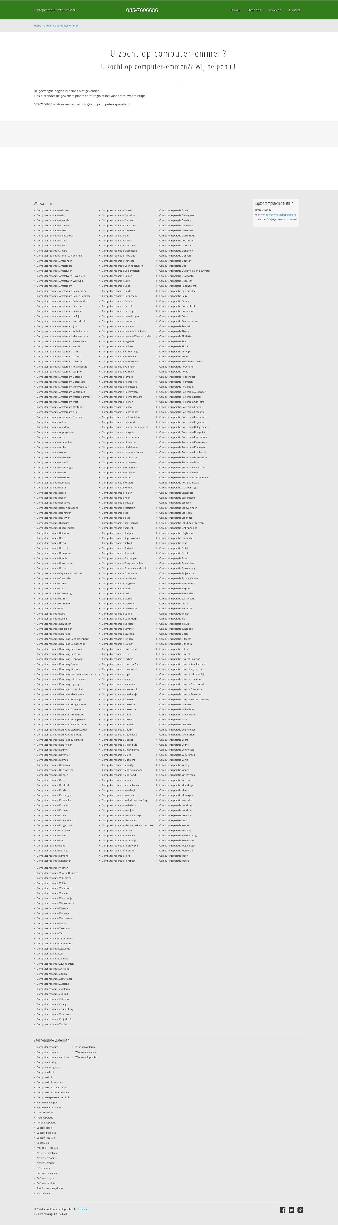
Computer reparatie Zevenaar (53, 958)
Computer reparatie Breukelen (53, 548)
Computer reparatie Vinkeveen (176, 780)
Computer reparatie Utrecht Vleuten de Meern (184, 699)
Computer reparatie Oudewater (176, 275)
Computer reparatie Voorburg (175, 805)
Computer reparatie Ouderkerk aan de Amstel (184, 270)
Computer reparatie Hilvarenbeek (120, 437)
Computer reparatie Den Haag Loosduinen (60, 689)
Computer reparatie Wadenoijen (177, 840)
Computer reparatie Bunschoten (55, 563)
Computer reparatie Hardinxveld (120, 361)
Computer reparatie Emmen (117, 220)
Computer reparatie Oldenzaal (176, 230)
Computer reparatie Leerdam (118, 598)
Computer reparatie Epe (115, 235)
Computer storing (46, 1062)
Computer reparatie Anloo (51, 422)
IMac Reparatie (45, 1112)
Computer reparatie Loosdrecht (119, 669)
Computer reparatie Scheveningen (178, 507)
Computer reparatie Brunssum (53, 553)
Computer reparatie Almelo (52, 245)
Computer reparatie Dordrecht (53, 785)
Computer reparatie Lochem (117, 658)
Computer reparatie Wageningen (177, 845)
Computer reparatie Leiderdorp (119, 618)
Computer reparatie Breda (51, 542)
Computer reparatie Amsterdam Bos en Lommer (63, 295)
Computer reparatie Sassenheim (177, 497)
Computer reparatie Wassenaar (176, 850)
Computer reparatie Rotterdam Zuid (179, 482)
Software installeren (48, 1173)
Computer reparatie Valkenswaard (178, 714)
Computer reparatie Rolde (173, 371)
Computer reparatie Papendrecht (177, 285)
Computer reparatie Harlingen (118, 366)
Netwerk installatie (47, 1153)
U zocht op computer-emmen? (61, 25)
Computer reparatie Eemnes (52, 850)
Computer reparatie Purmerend (176, 311)
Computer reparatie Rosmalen (176, 381)
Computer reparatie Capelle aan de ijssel (59, 573)
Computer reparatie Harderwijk (119, 356)
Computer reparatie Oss (172, 265)
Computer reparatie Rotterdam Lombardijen (183, 452)
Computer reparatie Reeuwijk (175, 326)
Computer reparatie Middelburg (119, 744)
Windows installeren (86, 1052)
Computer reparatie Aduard (52, 230)
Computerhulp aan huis (50, 1082)
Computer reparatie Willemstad (54, 877)
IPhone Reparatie (46, 1122)
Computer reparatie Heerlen (117, 401)
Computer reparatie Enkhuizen (119, 225)
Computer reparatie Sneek (173, 553)
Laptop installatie (46, 1132)
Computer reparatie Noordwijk (119, 840)
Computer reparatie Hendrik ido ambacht (125, 427)
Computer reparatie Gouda (117, 301)
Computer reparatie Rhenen (174, 331)
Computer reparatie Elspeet (117, 210)
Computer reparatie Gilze (116, 280)
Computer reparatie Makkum (118, 719)
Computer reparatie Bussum (52, 568)
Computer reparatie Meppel (117, 739)
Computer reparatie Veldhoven (176, 749)
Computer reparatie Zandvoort (54, 943)
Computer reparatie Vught (173, 820)
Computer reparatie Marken (117, 724)
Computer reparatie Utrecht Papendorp (181, 694)
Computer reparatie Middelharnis (120, 749)
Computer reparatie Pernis (174, 301)
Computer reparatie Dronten (53, 805)
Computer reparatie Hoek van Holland (123, 452)
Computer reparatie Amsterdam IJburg (58, 326)
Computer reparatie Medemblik (119, 734)
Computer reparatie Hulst (116, 497)
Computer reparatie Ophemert (176, 250)
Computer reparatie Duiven (52, 815)
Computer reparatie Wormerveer (55, 918)
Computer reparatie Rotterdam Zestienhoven (184, 477)
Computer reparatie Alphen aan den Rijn (59, 255)
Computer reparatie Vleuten (174, 790)
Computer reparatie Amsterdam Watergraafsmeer (64, 396)
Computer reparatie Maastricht (119, 709)
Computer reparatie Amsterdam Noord (58, 346)
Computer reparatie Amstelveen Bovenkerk (61, 275)
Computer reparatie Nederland (119, 805)
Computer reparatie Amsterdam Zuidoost (60, 417)
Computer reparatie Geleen (117, 275)
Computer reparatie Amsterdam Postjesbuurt (62, 366)
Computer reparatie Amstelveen (54, 270)
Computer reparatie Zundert (52, 993)
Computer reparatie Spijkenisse (176, 573)
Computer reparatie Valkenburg (176, 709)
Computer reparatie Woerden (53, 908)
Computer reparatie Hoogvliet (118, 472)
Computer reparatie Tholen (174, 613)
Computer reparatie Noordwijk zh (120, 845)
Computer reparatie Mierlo (116, 754)
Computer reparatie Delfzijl (52, 618)
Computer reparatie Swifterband (177, 598)
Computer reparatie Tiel (172, 618)
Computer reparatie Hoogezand (119, 467)
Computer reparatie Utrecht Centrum (179, 658)
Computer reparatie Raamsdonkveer (179, 321)
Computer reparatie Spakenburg (177, 568)
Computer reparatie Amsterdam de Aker (59, 311)
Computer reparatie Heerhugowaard (122, 396)
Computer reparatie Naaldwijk (118, 790)
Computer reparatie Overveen (175, 280)
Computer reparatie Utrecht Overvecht (180, 689)
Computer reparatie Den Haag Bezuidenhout (61, 643)
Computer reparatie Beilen (51, 497)
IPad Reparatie (45, 1117)
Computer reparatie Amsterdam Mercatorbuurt (63, 336)
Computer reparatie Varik (173, 719)
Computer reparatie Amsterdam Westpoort (60, 406)
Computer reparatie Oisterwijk (176, 225)
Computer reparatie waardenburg (178, 835)
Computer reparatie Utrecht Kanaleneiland (183, 664)
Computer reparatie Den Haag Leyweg (58, 684)
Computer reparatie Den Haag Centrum (58, 654)
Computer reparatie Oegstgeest (176, 215)
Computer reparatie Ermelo (117, 240)
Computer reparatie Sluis (173, 542)
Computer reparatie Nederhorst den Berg (124, 800)
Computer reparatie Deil (50, 608)
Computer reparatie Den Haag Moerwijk (59, 699)
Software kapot (45, 1178)
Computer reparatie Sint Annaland (178, 527)
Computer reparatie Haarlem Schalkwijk (124, 331)
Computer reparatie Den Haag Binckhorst (60, 649)
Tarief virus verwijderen (50, 1188)
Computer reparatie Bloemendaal (55, 527)
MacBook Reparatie (47, 1147)
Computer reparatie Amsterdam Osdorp (59, 356)
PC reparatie (43, 1168)
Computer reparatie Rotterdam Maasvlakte (183, 457)
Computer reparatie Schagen (175, 502)
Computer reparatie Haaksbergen (120, 316)
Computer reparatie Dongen (52, 774)
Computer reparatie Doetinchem (55, 769)
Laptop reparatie (46, 1137)
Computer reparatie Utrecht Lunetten (180, 679)
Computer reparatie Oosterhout (177, 235)
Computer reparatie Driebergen (54, 795)
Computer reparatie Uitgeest (175, 638)
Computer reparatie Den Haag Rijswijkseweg (61, 719)
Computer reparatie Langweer (118, 583)
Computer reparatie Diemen (52, 759)
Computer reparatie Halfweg (117, 346)
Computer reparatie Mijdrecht (118, 759)
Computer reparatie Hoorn (116, 477)
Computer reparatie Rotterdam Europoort (182, 417)
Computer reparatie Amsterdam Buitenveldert (62, 301)
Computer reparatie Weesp (174, 860)
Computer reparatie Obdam (174, 210)
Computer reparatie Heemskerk (119, 381)
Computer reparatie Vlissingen (176, 795)
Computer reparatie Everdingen (119, 250)
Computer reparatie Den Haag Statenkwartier (62, 729)
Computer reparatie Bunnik (52, 558)
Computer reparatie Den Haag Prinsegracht (60, 714)
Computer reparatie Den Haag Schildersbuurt (62, 724)
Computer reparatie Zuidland (53, 983)
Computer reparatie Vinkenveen (177, 774)
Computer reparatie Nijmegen (118, 835)
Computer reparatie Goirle (116, 291)
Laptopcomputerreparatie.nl (55, 10)
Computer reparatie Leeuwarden (120, 608)
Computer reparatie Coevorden (54, 578)
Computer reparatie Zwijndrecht (54, 1019)
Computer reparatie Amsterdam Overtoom (60, 361)
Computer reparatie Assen (51, 452)
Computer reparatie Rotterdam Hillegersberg (184, 427)
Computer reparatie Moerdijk (118, 765)
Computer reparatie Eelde (51, 845)
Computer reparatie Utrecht (174, 654)
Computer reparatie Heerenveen (120, 391)
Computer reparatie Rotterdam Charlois (181, 406)
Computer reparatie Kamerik (117, 527)
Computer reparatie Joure (116, 517)
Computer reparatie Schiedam (175, 512)
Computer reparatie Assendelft (54, 457)
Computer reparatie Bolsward (53, 533)
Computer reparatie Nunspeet (118, 860)
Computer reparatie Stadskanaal (177, 583)
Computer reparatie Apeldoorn (54, 427)
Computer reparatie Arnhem (52, 447)
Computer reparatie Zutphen (53, 999)
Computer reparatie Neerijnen (118, 810)
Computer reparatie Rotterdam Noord (180, 462)
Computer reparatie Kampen (118, 533)
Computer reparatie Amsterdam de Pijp (58, 316)
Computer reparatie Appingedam (55, 432)
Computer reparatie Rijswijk (174, 351)
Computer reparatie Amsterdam (54, 285)
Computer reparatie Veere (173, 739)
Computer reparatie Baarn (51, 472)
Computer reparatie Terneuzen (176, 608)
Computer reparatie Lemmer (117, 628)
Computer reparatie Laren (116, 588)
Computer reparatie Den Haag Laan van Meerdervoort (67, 674)
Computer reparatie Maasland (118, 699)
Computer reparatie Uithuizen (175, 649)
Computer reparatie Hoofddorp (119, 457)
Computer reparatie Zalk (50, 933)
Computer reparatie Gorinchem (119, 295)
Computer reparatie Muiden (117, 780)
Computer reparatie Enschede (118, 230)
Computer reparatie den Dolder (54, 628)
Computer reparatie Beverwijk (53, 517)
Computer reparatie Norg (116, 855)
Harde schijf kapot (47, 1102)
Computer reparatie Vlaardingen (177, 785)
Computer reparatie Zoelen (52, 973)
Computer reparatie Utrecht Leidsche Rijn (182, 674)
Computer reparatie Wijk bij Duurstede (58, 873)
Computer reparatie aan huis (53, 1057)
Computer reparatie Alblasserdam (55, 235)
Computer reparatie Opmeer (175, 260)
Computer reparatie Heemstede (119, 386)
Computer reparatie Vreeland (175, 815)
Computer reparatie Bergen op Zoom (57, 507)
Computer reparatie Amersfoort (54, 265)
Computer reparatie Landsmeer (119, 578)
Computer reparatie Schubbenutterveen (181, 522)
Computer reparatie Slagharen (176, 533)
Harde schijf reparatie (49, 1107)
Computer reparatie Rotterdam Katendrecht (183, 442)
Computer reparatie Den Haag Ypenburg (59, 734)
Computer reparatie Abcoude (53, 220)
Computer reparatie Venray (174, 765)
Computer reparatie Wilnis (51, 883)
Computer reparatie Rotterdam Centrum (181, 401)
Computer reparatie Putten (174, 316)
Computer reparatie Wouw (51, 923)
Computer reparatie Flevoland (118, 255)
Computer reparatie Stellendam (176, 593)
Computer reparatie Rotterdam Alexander (182, 391)
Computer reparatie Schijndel (175, 517)
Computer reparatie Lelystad (118, 623)
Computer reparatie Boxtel (51, 538)
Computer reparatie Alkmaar (52, 240)
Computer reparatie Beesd (51, 492)
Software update (46, 1183)
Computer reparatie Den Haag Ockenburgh (60, 709)
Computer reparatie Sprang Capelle (178, 578)
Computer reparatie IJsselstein (118, 507)
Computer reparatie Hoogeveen (119, 462)
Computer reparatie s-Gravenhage (178, 487)
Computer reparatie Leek (116, 593)
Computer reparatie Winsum (52, 893)
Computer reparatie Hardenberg (120, 351)
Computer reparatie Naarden (118, 795)
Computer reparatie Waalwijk (175, 830)
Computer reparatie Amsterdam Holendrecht (61, 321)
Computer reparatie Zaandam (53, 928)
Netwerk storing (46, 1162)
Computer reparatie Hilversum (119, 442)
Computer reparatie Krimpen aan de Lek (124, 568)
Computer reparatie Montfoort (119, 774)
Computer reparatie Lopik (116, 674)
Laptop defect (44, 1127)
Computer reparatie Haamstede (119, 321)
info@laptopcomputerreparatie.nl (277, 214)
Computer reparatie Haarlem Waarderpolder (126, 336)
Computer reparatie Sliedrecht (176, 538)
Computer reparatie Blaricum (53, 522)
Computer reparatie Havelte (117, 376)
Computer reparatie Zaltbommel (55, 938)
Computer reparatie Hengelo (118, 432)
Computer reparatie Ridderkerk (176, 336)
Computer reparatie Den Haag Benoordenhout (63, 638)
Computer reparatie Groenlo (117, 306)
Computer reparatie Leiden (117, 613)
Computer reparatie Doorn (51, 780)
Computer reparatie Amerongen (54, 260)
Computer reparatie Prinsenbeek (177, 306)
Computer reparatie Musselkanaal (120, 785)
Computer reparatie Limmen (117, 643)
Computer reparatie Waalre (174, 825)
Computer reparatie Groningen (119, 311)
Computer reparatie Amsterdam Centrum (59, 306)
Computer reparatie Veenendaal (177, 729)
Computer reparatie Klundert (118, 553)
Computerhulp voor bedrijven (53, 1092)
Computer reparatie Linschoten (119, 649)
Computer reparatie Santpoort (176, 492)
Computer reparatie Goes (116, 285)
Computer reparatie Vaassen (175, 704)
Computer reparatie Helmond (118, 422)
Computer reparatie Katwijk (117, 542)
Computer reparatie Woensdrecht (55, 903)
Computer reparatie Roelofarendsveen (180, 361)
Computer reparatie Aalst (51, 215)
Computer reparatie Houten (117, 482)
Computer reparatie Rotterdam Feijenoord (182, 422)
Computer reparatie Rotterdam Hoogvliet (182, 432)
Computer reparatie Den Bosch (54, 623)
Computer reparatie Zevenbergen (55, 963)
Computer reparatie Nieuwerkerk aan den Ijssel (128, 825)
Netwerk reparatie (47, 1157)
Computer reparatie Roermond (176, 366)
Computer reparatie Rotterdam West (179, 472)
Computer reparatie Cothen (52, 583)
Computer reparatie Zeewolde (53, 948)
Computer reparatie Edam (51, 835)
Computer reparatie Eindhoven (54, 860)
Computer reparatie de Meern (53, 603)
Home (37, 25)
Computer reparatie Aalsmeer (53, 210)
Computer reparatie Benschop (53, 502)
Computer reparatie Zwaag (51, 1004)
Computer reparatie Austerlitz (53, 462)
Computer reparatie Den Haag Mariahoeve (60, 694)
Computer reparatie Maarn (116, 679)
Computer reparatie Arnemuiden (55, 442)
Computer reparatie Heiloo (117, 406)
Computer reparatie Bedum (52, 487)
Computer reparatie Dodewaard (54, 765)
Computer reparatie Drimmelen (54, 800)
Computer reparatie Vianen (174, 769)
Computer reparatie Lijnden (117, 638)
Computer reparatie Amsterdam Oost (57, 351)
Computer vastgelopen (49, 1067)
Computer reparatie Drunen (52, 810)
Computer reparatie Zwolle (52, 1024)
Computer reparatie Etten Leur (119, 245)
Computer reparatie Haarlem (118, 326)
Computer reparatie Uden (173, 633)
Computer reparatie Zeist (50, 953)
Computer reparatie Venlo (173, 759)
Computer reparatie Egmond (53, 855)
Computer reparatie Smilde (174, 548)
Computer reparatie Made (116, 714)
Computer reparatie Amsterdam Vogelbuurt (61, 391)
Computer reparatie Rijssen (174, 346)
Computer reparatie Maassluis (118, 704)
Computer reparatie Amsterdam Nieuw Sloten (62, 341)
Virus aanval (43, 1193)
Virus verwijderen (85, 1046)
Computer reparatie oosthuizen (176, 240)
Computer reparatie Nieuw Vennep (121, 815)
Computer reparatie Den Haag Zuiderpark (60, 739)
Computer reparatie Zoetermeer (54, 978)
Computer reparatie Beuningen (54, 512)
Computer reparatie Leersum (118, 603)
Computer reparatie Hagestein (118, 341)
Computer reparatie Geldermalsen (121, 270)
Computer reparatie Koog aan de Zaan (123, 563)
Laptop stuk (43, 1142)
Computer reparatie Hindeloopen (120, 447)
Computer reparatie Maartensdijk (120, 689)
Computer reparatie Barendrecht (55, 477)
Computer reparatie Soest (173, 558)
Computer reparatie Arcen (51, 437)
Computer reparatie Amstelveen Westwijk (60, 280)
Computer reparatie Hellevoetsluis (121, 417)
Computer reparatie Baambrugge (55, 467)
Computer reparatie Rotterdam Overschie (182, 467)
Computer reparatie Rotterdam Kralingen (182, 447)
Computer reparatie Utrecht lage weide (180, 669)
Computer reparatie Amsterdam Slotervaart (61, 381)
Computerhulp (45, 1077)
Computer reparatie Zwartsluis (53, 1014)
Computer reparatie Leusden (118, 633)
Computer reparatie (48, 1052)
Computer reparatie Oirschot (175, 220)
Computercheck (45, 1072)
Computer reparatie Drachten (53, 790)
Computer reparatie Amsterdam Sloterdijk (60, 376)
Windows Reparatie (86, 1057)
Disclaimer (82, 1209)
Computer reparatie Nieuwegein (120, 820)
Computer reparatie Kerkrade (118, 548)
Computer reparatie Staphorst (175, 588)
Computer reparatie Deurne (52, 749)
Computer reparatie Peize (173, 295)
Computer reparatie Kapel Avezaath (121, 538)
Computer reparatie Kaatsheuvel (120, 522)
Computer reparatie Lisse (116, 654)
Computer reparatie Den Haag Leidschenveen (62, 679)
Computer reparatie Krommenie (119, 573)
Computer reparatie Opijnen (175, 255)
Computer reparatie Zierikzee (53, 968)
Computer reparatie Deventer (53, 754)
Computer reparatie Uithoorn (175, 643)
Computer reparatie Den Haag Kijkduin (58, 669)
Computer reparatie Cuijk (51, 588)
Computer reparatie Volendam (176, 800)
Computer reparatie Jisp (115, 512)
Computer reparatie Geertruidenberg (122, 265)
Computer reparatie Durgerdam (54, 825)
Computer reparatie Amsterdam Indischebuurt (62, 331)
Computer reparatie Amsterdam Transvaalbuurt (63, 386)
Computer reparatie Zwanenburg (55, 1009)
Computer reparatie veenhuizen (177, 734)
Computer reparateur (48, 1046)
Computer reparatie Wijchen (52, 867)
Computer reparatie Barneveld (53, 482)
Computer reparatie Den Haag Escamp (58, 664)
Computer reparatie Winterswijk (54, 898)
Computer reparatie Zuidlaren (53, 988)
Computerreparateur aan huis (53, 1097)
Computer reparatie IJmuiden (118, 502)
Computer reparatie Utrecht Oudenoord (181, 684)
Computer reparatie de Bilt (51, 598)
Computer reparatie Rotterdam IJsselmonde (183, 437)
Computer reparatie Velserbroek (177, 754)
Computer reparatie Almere (52, 250)
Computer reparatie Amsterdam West (57, 401)
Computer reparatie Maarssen (118, 684)
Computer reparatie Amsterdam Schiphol (59, 371)
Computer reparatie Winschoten (54, 888)
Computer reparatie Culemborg (54, 593)
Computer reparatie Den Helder (54, 744)
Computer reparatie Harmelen (118, 371)
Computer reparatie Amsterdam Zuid (57, 411)
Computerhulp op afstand (51, 1087)
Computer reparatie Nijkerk (117, 830)
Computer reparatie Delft (51, 613)
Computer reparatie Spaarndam (176, 563)
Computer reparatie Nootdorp (118, 850)
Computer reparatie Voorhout (175, 810)
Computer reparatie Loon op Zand (121, 664)
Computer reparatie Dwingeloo (54, 830)
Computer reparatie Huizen (117, 492)
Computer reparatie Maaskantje (119, 694)
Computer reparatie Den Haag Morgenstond (61, 704)
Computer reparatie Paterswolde (177, 291)
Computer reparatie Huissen (117, 487)
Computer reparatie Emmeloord (119, 215)
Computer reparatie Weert (173, 855)
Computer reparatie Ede (50, 840)
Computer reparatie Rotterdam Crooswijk (182, 411)
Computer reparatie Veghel (174, 744)
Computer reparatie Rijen (173, 341)
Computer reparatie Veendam (175, 724)
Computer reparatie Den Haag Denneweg (60, 658)
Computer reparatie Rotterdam (176, 386)
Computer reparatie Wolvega (53, 913)
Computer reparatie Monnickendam (122, 769)
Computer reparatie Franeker (118, 260)
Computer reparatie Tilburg (174, 623)
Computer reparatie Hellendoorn (120, 411)
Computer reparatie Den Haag (53, 633)
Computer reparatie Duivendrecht (55, 820)
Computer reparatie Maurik (117, 729)
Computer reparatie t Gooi (174, 603)
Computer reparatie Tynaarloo (176, 628)
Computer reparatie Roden (174, 356)
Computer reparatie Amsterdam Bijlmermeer (61, 291)
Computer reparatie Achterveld (54, 225)
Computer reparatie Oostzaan (175, 245)
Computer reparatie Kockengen (119, 558)
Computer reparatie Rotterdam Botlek (180, 396)
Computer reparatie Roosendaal (177, 376)
